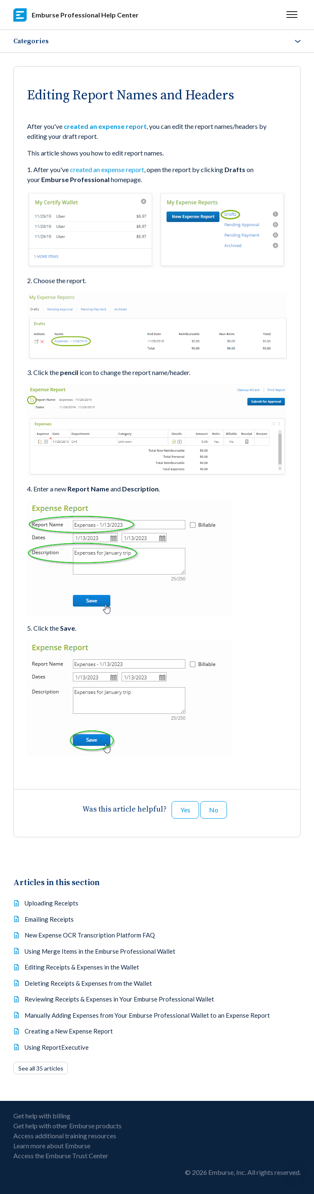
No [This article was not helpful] (213, 810)
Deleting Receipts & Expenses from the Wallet (88, 983)
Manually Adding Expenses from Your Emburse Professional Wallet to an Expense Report (147, 1015)
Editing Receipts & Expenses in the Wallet (82, 967)
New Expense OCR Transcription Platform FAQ (90, 935)
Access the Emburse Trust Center (60, 1155)
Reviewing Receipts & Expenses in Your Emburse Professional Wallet (119, 999)
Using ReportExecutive (57, 1047)
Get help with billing (41, 1116)
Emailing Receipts (49, 919)
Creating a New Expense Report (69, 1031)
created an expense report (105, 126)
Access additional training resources (64, 1136)
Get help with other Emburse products (67, 1126)
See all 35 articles (40, 1068)
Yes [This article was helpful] (185, 810)
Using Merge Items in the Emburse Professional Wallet (100, 951)
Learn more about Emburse (51, 1146)
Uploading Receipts (51, 903)
